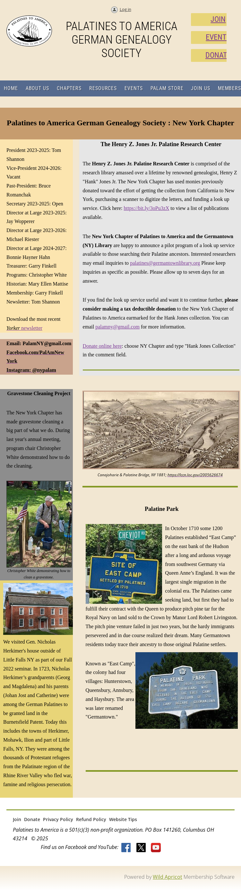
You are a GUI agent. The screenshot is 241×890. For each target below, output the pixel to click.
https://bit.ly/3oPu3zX (146, 208)
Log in (125, 9)
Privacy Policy (58, 819)
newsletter (24, 328)
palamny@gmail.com (117, 326)
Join (17, 819)
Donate (32, 819)
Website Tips (123, 819)
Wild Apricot (167, 876)
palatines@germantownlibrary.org (165, 263)
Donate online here (102, 346)
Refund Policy (91, 819)
